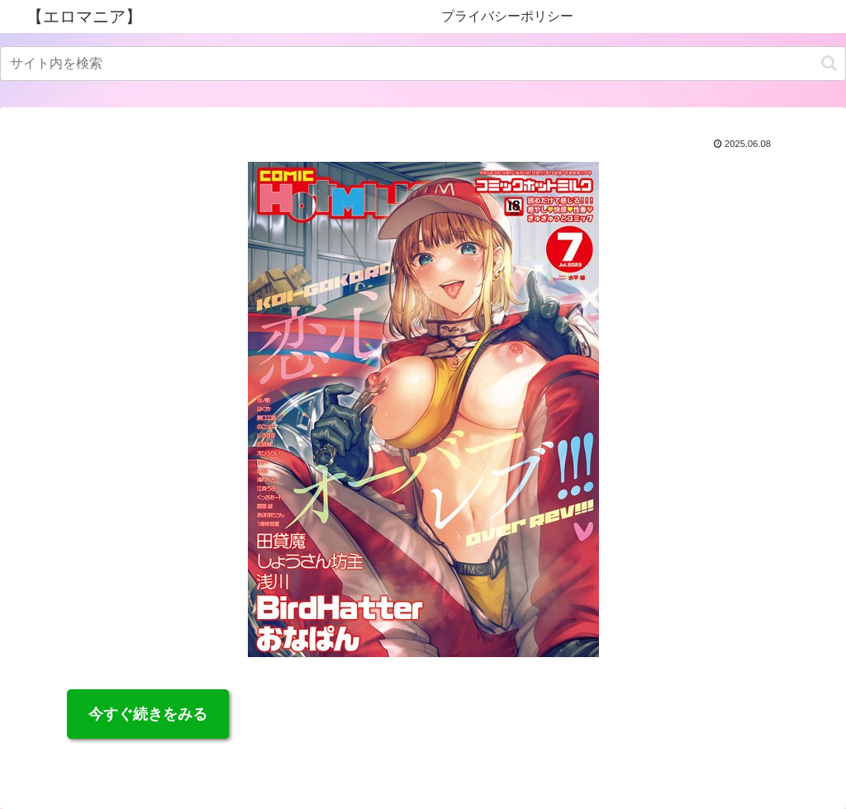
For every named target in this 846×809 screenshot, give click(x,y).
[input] (423, 63)
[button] (829, 63)
